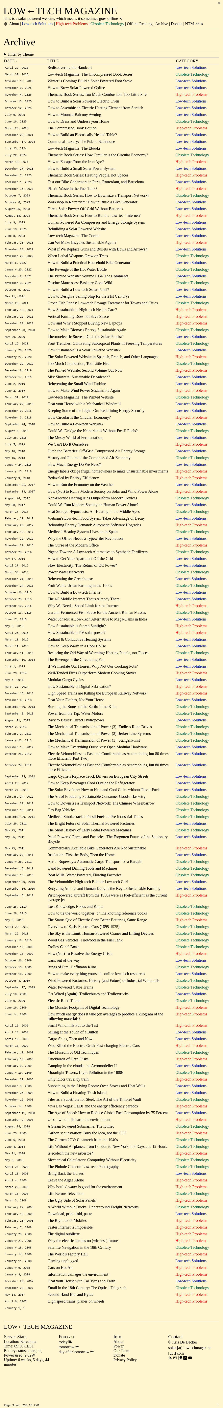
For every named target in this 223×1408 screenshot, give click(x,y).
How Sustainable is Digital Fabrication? (79, 704)
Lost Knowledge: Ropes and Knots (75, 930)
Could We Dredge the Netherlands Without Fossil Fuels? (93, 441)
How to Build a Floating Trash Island (77, 1121)
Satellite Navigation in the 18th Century (79, 1280)
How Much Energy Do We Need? (74, 476)
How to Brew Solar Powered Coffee (76, 88)
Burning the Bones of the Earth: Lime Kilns (82, 725)
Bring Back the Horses (66, 1204)
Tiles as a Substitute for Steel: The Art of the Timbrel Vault (94, 1128)
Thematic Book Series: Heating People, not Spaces (88, 178)
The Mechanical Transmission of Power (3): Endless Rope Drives (100, 746)
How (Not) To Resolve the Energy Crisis (80, 978)
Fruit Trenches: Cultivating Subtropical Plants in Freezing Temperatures (105, 351)
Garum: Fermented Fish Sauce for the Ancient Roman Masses (97, 628)
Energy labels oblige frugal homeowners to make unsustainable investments (108, 483)
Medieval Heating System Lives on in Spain (83, 545)
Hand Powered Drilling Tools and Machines (82, 891)
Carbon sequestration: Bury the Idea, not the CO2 (87, 1162)
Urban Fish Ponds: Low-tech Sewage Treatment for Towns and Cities (103, 310)
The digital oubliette (64, 1266)
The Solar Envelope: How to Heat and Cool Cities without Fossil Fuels (104, 810)
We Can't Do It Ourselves (68, 455)
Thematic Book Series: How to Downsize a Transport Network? (98, 199)
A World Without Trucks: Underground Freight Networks (93, 1239)
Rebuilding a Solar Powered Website (77, 234)
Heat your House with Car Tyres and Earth (81, 1315)
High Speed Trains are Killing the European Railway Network (97, 711)
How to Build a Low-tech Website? (76, 434)
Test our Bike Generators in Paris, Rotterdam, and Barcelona (96, 185)
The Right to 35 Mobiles (67, 1253)
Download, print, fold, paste (70, 1246)
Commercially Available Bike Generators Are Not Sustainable (97, 870)
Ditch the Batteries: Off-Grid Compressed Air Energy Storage (97, 462)
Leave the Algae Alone (66, 1211)
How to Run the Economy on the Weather (81, 497)
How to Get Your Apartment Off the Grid (80, 573)
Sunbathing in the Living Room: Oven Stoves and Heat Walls (96, 1114)
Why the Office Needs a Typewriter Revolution (85, 552)
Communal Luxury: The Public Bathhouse (81, 143)
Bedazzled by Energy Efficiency (73, 490)
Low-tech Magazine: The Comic (73, 240)
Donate (119, 1390)
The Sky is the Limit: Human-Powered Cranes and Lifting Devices (101, 957)
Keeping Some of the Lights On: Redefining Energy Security (96, 420)
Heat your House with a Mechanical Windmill (84, 414)
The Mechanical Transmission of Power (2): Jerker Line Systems (99, 753)
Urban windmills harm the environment (79, 1149)
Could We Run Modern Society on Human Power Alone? (93, 517)
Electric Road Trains (64, 1027)
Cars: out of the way (64, 985)
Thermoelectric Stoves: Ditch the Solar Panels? (85, 344)
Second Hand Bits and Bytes (70, 1329)
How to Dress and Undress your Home (78, 123)
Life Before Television (65, 1225)
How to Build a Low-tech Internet (75, 607)
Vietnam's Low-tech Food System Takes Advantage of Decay (96, 531)
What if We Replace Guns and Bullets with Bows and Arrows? (97, 254)
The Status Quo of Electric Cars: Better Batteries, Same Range (97, 943)
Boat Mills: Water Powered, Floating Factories (84, 898)
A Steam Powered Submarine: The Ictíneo (81, 1156)
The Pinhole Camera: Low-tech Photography (83, 1197)
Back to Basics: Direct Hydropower (76, 739)
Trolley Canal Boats (63, 971)
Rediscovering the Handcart (70, 67)
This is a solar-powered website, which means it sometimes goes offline (63, 18)
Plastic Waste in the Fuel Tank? (72, 192)
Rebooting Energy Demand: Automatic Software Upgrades (94, 538)
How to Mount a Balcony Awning (74, 116)
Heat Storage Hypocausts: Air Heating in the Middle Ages (94, 524)
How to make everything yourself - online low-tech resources (96, 999)
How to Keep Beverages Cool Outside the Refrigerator (91, 803)
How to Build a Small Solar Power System (81, 171)
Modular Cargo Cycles (66, 697)
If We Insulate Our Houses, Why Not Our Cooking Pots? (93, 684)
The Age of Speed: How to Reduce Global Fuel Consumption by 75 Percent (108, 1142)
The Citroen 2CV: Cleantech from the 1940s (83, 1169)
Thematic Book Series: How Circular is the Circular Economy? (98, 157)
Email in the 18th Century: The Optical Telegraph (87, 1322)
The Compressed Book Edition (72, 130)
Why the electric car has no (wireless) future (83, 1273)
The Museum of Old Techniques (73, 1079)
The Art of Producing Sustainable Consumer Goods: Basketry (97, 817)
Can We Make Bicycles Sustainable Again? (82, 247)
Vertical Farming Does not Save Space (78, 324)
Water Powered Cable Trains (70, 1013)
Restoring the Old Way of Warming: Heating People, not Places (98, 670)
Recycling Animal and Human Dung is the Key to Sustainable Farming (104, 911)
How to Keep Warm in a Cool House (77, 663)
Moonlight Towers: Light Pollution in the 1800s (86, 1100)
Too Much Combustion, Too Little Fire (78, 372)
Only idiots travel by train (68, 1107)
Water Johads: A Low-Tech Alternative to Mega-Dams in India (97, 635)
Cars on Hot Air (60, 1301)
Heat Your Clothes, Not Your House (76, 718)
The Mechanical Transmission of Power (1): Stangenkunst (94, 760)
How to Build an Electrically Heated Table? (82, 137)
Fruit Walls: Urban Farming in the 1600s (80, 601)
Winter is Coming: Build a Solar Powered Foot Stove (90, 81)
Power (118, 1381)
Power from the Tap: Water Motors (75, 732)
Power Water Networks (66, 587)
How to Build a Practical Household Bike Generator (89, 268)
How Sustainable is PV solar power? (77, 649)
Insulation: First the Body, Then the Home (81, 877)
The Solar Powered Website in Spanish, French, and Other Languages (103, 365)
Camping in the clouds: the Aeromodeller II (82, 1093)
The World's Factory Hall (68, 1287)
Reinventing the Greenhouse (70, 594)
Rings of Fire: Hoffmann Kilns (72, 992)
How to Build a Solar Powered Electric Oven (83, 102)
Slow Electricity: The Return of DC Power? (82, 580)
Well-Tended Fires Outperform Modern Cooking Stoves (92, 691)
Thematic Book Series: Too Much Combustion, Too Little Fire (97, 95)
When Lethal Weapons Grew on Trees (78, 261)
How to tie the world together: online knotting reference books (97, 937)
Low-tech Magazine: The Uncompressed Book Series (90, 74)
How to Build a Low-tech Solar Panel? (78, 296)
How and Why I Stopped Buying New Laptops (85, 330)
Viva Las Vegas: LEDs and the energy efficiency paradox (93, 1135)
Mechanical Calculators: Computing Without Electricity (92, 1190)
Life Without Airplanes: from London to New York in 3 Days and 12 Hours (107, 1176)
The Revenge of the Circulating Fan (76, 677)
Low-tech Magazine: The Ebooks (74, 150)
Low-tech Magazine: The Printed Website (81, 407)
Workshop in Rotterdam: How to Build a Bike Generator (92, 206)
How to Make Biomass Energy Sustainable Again (87, 337)
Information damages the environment (78, 1308)
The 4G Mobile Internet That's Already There (84, 614)
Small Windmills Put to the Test (73, 1052)
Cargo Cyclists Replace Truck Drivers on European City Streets (98, 796)
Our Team (121, 1386)
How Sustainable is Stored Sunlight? (77, 642)
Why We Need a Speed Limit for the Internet (83, 621)
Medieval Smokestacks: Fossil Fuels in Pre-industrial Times (95, 838)
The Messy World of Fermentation (75, 448)
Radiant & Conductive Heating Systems (79, 656)
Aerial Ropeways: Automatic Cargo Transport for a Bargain (95, 884)
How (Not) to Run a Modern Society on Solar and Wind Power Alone (103, 504)
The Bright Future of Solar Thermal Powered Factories (91, 845)
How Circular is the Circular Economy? (79, 427)
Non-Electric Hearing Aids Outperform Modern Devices (92, 511)
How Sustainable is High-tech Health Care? (82, 317)
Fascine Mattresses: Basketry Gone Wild (80, 289)
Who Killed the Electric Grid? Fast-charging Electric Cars (94, 1072)
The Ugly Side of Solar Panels (72, 1232)
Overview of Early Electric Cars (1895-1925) (84, 950)
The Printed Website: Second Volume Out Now (85, 379)
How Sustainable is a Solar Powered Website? (84, 358)
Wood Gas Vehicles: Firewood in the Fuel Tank (85, 964)
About (118, 1377)
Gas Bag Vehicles (62, 831)
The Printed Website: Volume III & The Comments (88, 282)
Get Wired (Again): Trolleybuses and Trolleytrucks (88, 1020)
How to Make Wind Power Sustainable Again (84, 400)
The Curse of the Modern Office (73, 559)
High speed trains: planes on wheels (76, 1336)
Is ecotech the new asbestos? (70, 1183)
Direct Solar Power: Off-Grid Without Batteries (85, 213)
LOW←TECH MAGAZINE (60, 10)
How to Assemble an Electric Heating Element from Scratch (95, 109)
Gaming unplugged (63, 1294)
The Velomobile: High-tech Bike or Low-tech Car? (88, 904)
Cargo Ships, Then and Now (70, 1066)
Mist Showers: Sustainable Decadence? (79, 386)
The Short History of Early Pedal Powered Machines (89, 852)
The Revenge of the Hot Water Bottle (77, 275)
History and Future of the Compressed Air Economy (89, 469)
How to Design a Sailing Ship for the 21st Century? (89, 303)
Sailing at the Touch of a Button (73, 1059)
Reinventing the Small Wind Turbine (77, 393)
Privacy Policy (125, 1395)
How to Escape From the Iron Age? (76, 164)
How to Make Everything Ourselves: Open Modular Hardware (97, 767)
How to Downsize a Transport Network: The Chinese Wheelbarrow (101, 824)
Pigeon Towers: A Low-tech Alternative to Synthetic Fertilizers (98, 566)
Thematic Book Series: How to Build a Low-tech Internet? (94, 220)
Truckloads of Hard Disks (68, 1086)
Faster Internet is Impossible (70, 1259)
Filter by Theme (113, 54)
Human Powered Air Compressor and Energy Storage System (96, 227)
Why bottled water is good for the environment (85, 1218)
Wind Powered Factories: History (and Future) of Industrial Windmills (104, 1006)
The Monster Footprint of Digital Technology (84, 1033)
